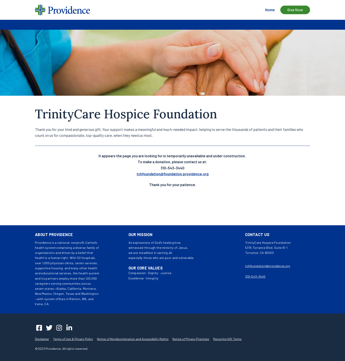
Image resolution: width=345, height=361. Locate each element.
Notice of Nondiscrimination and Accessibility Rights (133, 339)
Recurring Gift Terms (227, 339)
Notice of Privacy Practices (190, 339)
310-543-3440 (255, 276)
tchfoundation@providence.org (267, 266)
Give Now (295, 10)
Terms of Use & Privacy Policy (73, 339)
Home (270, 9)
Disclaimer (42, 339)
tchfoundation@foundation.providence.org (173, 174)
